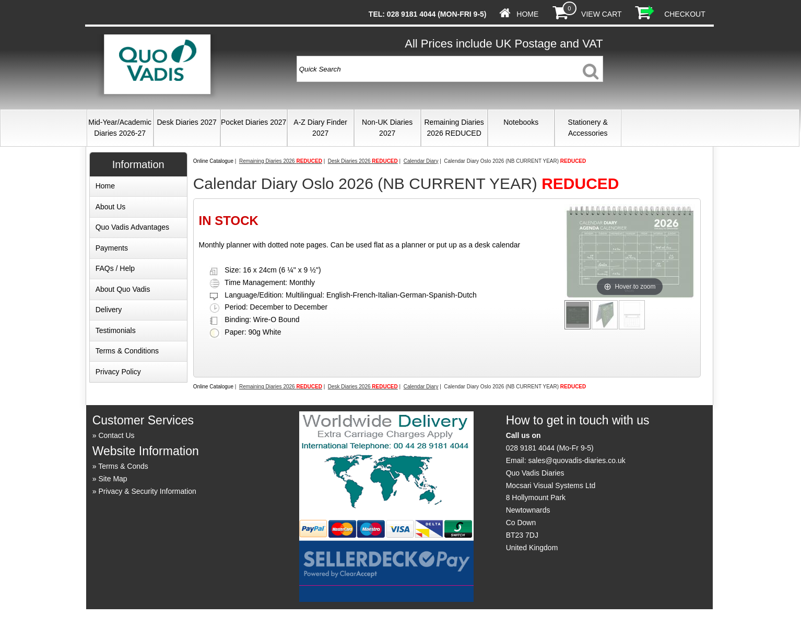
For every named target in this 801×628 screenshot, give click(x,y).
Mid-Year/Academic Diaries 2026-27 (119, 127)
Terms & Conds (123, 466)
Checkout (684, 14)
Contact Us (116, 435)
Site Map (112, 479)
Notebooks (520, 122)
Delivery (109, 309)
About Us (111, 207)
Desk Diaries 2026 (363, 161)
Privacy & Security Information (147, 491)
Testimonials (116, 330)
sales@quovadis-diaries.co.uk (576, 460)
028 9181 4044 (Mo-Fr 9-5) (550, 448)
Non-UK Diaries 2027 (387, 127)
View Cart (601, 14)
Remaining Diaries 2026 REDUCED (454, 127)
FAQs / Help (115, 268)
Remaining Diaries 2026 (280, 161)
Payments (112, 248)
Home (527, 14)
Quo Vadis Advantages (132, 227)
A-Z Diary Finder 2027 (320, 127)
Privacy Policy (118, 372)
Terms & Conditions (127, 351)
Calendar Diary (421, 161)
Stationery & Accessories (588, 127)
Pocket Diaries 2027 (253, 122)
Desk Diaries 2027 (186, 122)
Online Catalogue (213, 161)
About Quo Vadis (123, 289)
